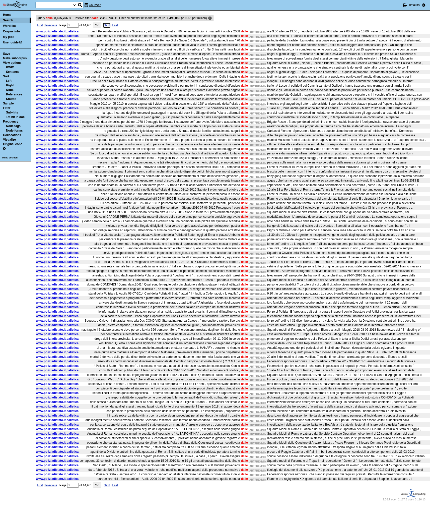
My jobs (8, 37)
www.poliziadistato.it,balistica (57, 31)
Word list (9, 26)
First (40, 25)
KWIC (10, 67)
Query (52, 18)
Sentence (12, 72)
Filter (6, 108)
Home (7, 15)
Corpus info (11, 31)
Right (10, 85)
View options (12, 63)
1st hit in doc (15, 117)
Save (6, 53)
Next (107, 25)
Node (10, 90)
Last (115, 25)
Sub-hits (12, 112)
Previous (51, 25)
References (14, 94)
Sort (6, 76)
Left (9, 81)
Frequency (10, 121)
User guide (11, 42)
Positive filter (93, 18)
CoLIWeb (95, 5)
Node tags (13, 126)
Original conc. (13, 144)
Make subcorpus (15, 58)
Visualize (9, 139)
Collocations (12, 135)
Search (8, 20)
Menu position (10, 157)
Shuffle (11, 99)
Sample (8, 103)
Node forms (14, 130)
